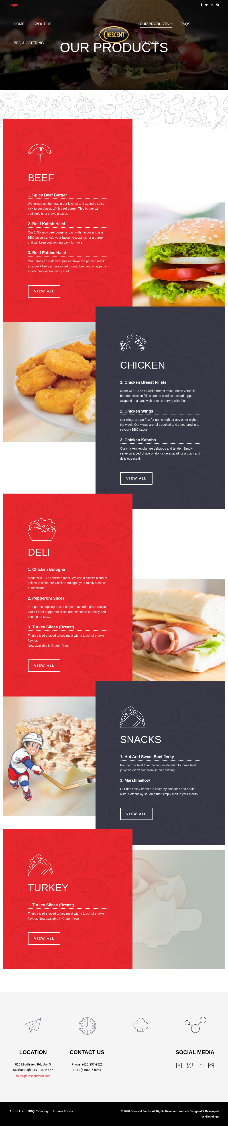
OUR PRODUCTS (154, 24)
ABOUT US (42, 24)
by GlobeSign (210, 1116)
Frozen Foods (63, 1111)
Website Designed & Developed (199, 1111)
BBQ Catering (38, 1111)
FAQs (185, 24)
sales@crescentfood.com (33, 1076)
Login (13, 5)
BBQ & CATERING (29, 43)
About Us (16, 1111)
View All (44, 291)
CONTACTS (149, 43)
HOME (19, 24)
